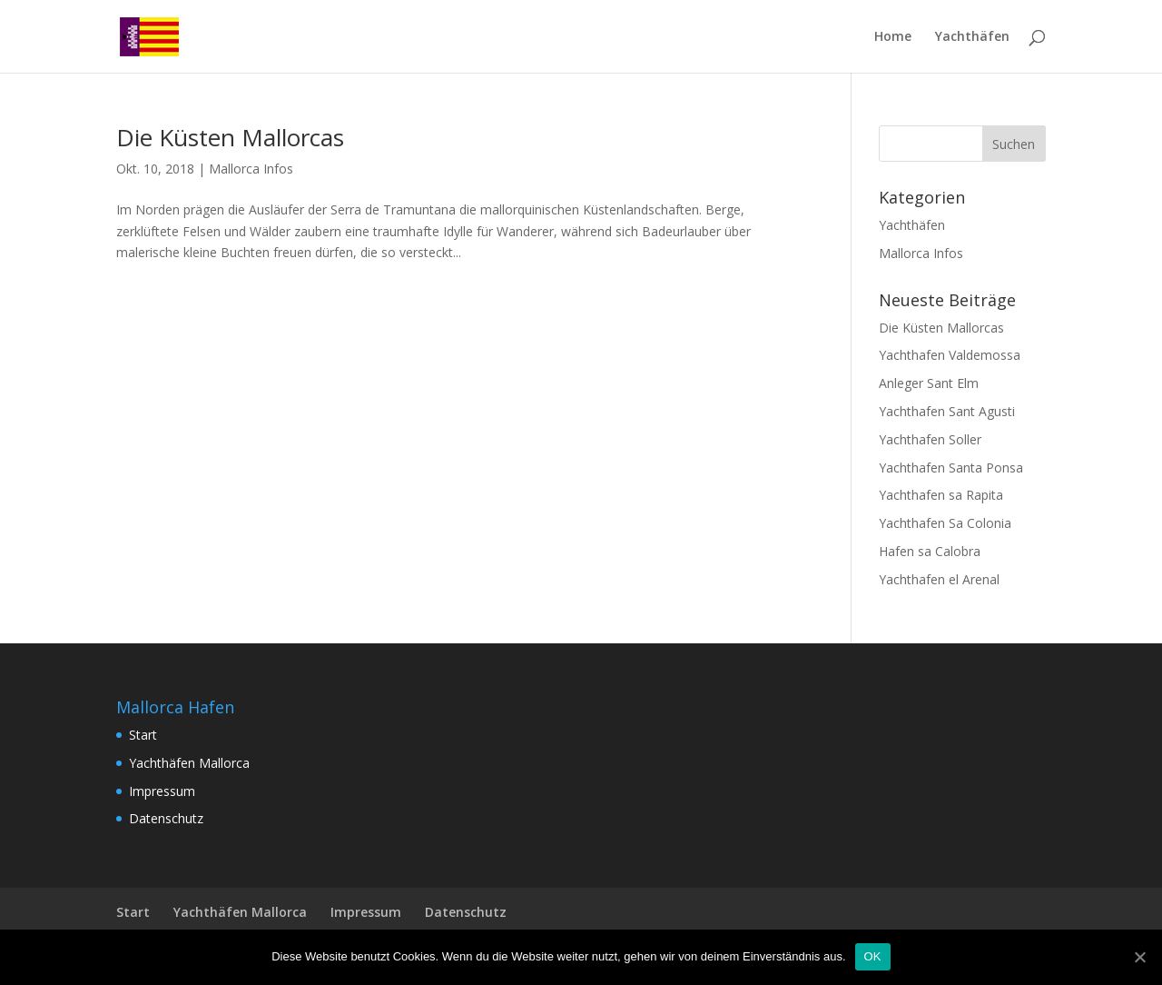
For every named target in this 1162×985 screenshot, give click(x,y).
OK (872, 956)
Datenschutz (166, 818)
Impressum (162, 791)
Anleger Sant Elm (929, 383)
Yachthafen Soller (930, 439)
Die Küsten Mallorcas (230, 137)
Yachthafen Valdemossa (949, 354)
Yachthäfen (972, 37)
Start (143, 734)
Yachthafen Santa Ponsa (951, 467)
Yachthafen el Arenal (939, 579)
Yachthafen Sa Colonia (945, 523)
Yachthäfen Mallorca (189, 762)
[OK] (1139, 957)
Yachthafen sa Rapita (941, 494)
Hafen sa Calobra (929, 551)
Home (892, 37)
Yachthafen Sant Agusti (947, 411)
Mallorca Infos (251, 168)
